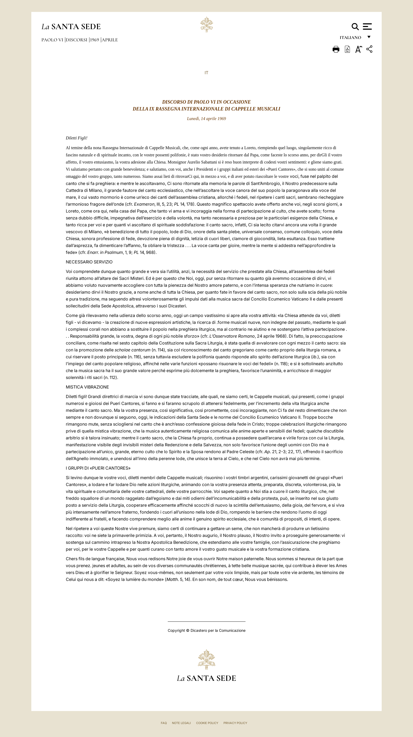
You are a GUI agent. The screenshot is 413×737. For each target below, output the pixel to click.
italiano (351, 39)
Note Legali (181, 723)
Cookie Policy (207, 723)
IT (206, 72)
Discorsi (77, 40)
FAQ (164, 723)
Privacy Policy (235, 723)
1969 (95, 40)
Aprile (110, 40)
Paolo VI (52, 40)
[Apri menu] (367, 26)
